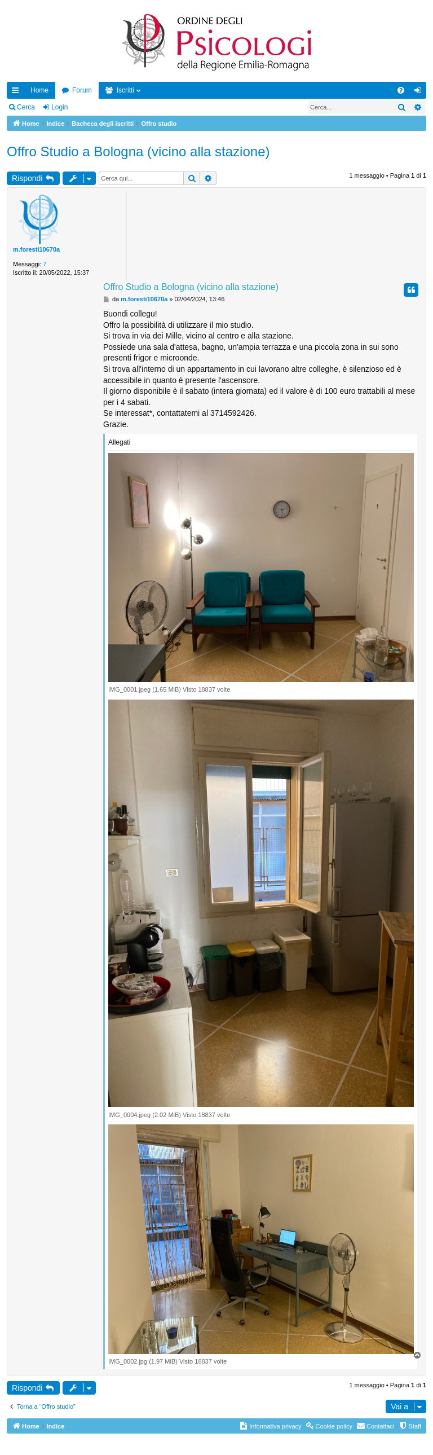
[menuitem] (400, 90)
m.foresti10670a (36, 249)
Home (39, 90)
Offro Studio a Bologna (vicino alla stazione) (138, 151)
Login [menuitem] (420, 92)
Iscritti (125, 90)
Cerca (26, 107)
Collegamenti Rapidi (17, 92)
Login (59, 107)
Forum (82, 90)
